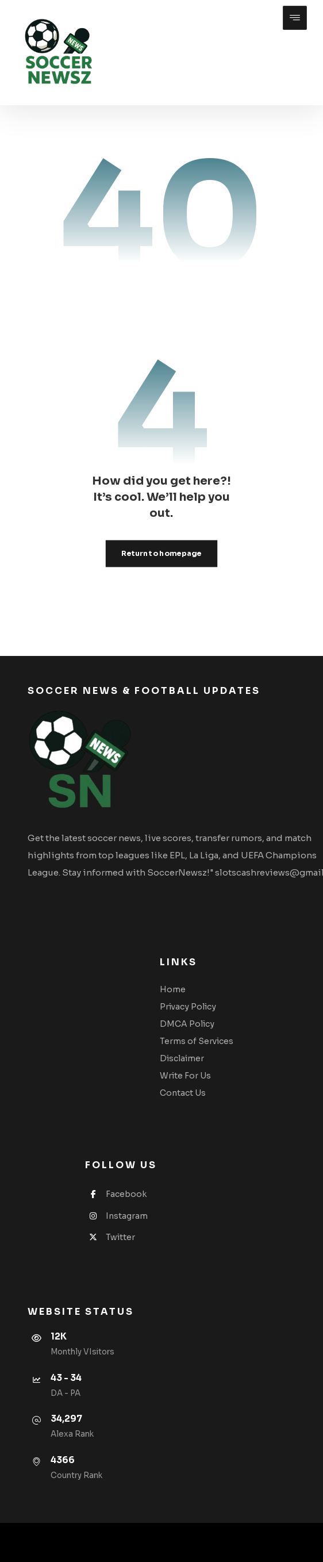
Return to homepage (161, 553)
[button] (295, 18)
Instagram (116, 1216)
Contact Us (183, 1093)
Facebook (116, 1194)
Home (173, 989)
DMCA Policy (187, 1024)
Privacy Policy (188, 1006)
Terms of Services (196, 1041)
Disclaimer (182, 1058)
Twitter (110, 1237)
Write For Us (185, 1075)
